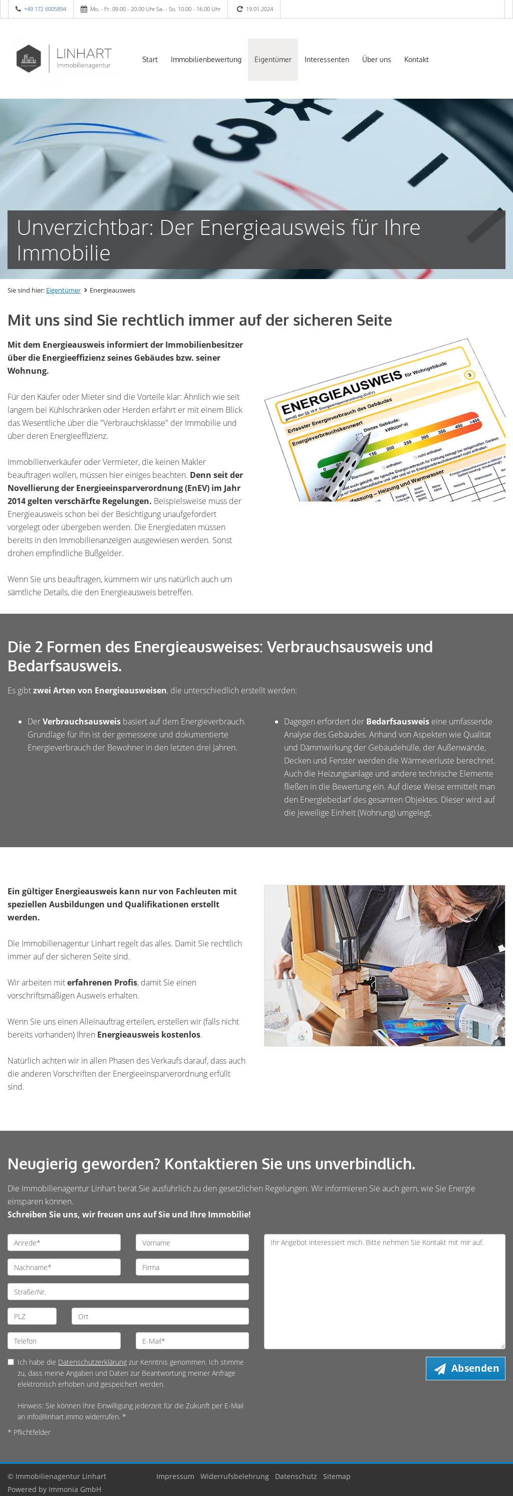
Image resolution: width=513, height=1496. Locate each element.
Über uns (376, 59)
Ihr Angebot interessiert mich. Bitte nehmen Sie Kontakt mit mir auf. (384, 1291)
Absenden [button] (475, 1368)
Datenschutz (296, 1476)
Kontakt (416, 59)
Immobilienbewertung (206, 59)
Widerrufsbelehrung (234, 1476)
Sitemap (337, 1476)
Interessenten (327, 59)
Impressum (175, 1476)
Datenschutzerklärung (92, 1362)
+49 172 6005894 (45, 9)
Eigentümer (273, 59)
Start (150, 59)
